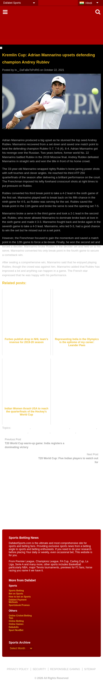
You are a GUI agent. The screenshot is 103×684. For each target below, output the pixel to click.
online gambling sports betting (50, 427)
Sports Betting (16, 590)
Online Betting (16, 621)
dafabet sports (21, 427)
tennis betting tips (88, 432)
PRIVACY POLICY (17, 669)
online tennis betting (15, 432)
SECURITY (39, 669)
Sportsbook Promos (19, 605)
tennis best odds (39, 432)
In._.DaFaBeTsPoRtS (27, 70)
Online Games (16, 624)
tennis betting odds (63, 432)
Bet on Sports (16, 593)
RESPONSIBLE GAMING (65, 669)
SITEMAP (90, 669)
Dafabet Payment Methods (17, 601)
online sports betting (83, 427)
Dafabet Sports (12, 2)
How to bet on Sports (20, 597)
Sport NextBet (16, 630)
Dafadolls (14, 627)
